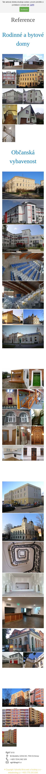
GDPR (32, 4)
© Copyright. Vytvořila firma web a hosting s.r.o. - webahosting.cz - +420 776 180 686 (23, 771)
